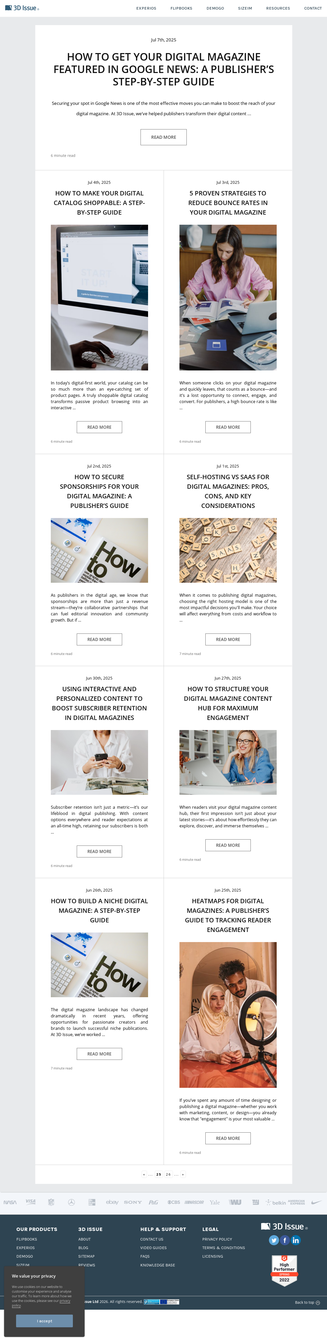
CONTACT (313, 8)
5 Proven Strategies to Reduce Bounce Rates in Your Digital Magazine (228, 202)
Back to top (307, 1302)
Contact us (151, 1239)
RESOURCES (278, 8)
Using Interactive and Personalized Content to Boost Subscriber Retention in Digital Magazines (99, 703)
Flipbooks (26, 1239)
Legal (210, 1229)
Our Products (36, 1229)
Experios (25, 1247)
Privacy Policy (217, 1239)
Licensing (212, 1256)
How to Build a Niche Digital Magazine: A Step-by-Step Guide (99, 910)
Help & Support (163, 1229)
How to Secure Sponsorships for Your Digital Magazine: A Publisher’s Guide (99, 491)
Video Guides (153, 1247)
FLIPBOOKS (181, 8)
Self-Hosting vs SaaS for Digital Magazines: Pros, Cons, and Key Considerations (228, 491)
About (84, 1239)
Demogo (24, 1256)
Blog (83, 1247)
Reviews (86, 1265)
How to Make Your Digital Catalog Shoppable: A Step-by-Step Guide (99, 202)
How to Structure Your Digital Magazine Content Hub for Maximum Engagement (228, 703)
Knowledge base (157, 1265)
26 (168, 1174)
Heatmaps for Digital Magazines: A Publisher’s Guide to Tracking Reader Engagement (228, 915)
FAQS (145, 1256)
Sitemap (86, 1256)
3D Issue (90, 1229)
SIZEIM (245, 8)
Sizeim (23, 1265)
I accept (44, 1320)
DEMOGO (215, 8)
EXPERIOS (146, 8)
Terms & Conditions (223, 1247)
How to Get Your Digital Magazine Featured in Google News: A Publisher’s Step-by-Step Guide (163, 69)
